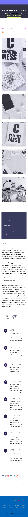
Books (10, 507)
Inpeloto (24, 507)
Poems (4, 507)
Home (4, 505)
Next (23, 485)
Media (23, 505)
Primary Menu (25, 2)
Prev (4, 485)
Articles (16, 507)
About (10, 505)
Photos (17, 505)
